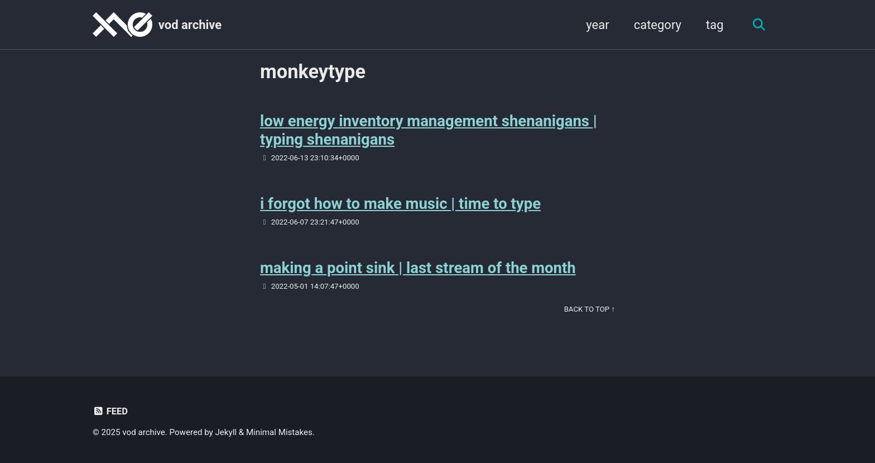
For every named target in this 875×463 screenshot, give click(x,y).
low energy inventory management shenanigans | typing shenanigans (428, 130)
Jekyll (226, 432)
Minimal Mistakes (279, 432)
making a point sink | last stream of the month (418, 268)
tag (715, 25)
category (657, 25)
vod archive (190, 25)
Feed (110, 411)
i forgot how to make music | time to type (400, 203)
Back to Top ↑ (589, 309)
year (597, 25)
